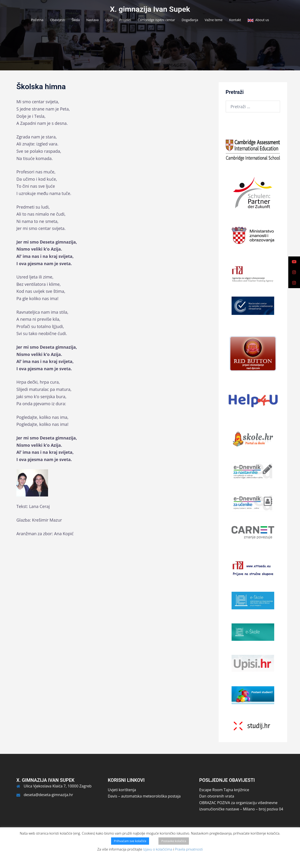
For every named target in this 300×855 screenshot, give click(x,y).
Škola (76, 20)
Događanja (190, 20)
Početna (37, 20)
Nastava (92, 20)
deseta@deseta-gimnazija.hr (48, 794)
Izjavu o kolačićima (157, 849)
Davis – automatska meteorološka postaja (144, 796)
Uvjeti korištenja (122, 789)
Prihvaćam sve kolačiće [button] (130, 841)
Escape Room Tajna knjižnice (224, 789)
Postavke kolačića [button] (173, 841)
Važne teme (213, 20)
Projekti (125, 20)
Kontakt (235, 20)
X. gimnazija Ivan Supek (150, 9)
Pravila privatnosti (189, 849)
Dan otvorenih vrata (216, 796)
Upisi (109, 20)
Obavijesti (57, 20)
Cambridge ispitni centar (156, 20)
